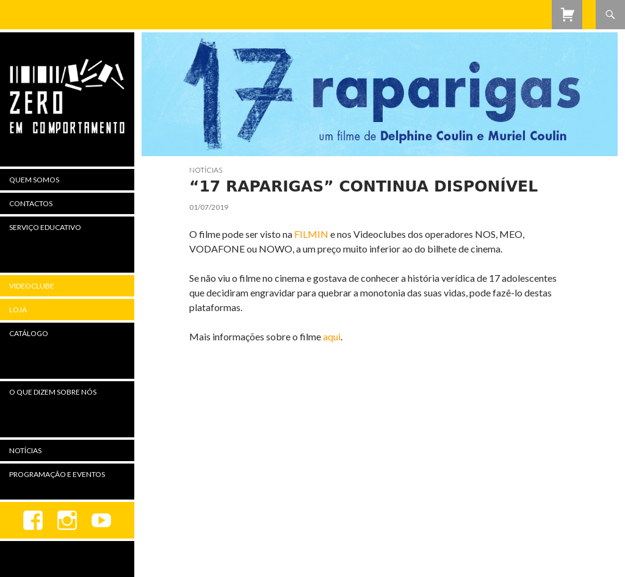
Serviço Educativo (45, 227)
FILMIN (312, 234)
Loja (18, 309)
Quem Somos (34, 179)
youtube (101, 520)
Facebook (33, 520)
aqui (332, 336)
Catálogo (28, 333)
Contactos (30, 203)
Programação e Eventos (57, 474)
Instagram (67, 520)
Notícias (205, 169)
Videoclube (31, 285)
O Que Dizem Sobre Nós (52, 391)
